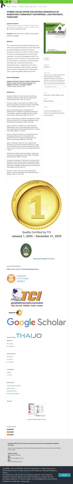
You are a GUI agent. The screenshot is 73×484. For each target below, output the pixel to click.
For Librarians (10, 362)
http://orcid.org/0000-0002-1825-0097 (17, 28)
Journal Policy (11, 388)
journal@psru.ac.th (16, 461)
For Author (10, 344)
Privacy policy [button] (25, 481)
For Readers (10, 357)
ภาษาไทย (9, 375)
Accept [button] (64, 475)
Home (8, 6)
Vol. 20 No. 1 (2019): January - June (27, 6)
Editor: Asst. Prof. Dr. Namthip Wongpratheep (22, 269)
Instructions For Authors (14, 386)
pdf (47, 59)
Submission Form (12, 391)
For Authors (10, 359)
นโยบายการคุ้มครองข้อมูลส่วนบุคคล (19, 472)
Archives (14, 6)
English (9, 372)
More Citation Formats (51, 86)
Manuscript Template (13, 393)
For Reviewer (10, 346)
